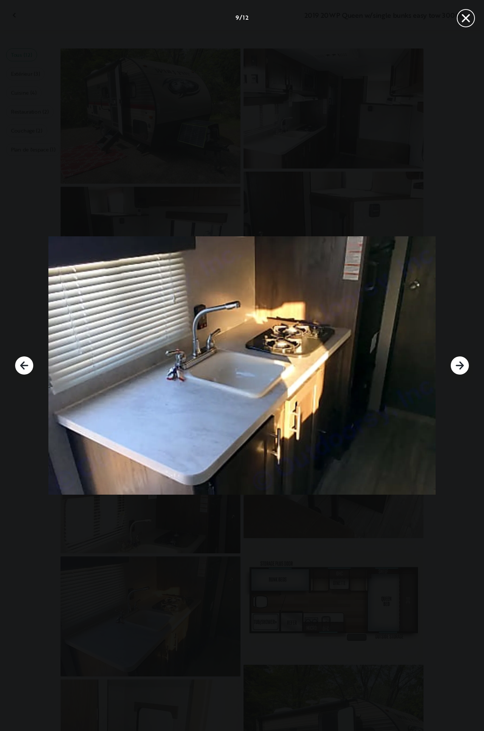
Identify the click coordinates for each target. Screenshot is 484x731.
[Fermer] (466, 18)
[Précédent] (24, 365)
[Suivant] (460, 365)
